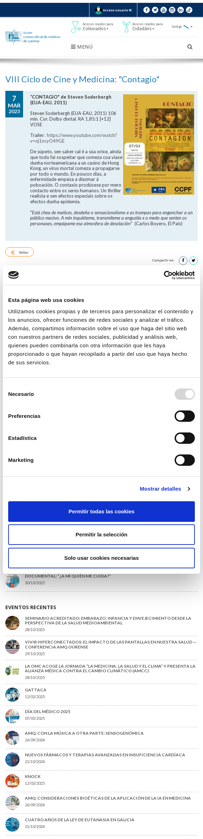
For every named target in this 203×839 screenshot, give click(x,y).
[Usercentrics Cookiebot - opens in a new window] (164, 275)
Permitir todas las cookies (101, 511)
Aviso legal (70, 835)
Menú (82, 47)
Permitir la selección (101, 534)
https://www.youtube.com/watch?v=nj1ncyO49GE (99, 124)
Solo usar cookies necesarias (101, 558)
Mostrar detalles (160, 489)
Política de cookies (98, 835)
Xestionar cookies (131, 835)
